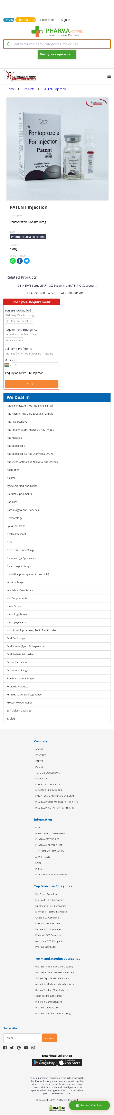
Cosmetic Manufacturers (48, 995)
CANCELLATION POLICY (47, 784)
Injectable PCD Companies (49, 899)
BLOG (38, 827)
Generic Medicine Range (21, 550)
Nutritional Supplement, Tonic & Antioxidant (32, 630)
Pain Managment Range (20, 678)
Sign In (65, 20)
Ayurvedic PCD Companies (49, 941)
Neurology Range (17, 614)
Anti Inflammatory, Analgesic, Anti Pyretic (30, 429)
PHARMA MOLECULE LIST (48, 845)
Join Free (47, 20)
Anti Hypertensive (17, 421)
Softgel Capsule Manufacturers (52, 978)
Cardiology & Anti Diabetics (23, 510)
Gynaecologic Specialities (21, 558)
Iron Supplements (17, 598)
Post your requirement (57, 54)
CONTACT (40, 755)
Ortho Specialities (17, 662)
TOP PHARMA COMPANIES (49, 850)
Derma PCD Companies (48, 929)
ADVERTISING (42, 856)
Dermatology (14, 518)
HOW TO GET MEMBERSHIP (50, 833)
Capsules (12, 502)
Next (32, 384)
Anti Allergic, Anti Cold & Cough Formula (30, 413)
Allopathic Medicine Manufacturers (54, 984)
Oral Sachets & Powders (21, 654)
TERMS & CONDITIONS (47, 772)
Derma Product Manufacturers (52, 990)
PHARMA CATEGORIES (47, 839)
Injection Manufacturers (48, 1001)
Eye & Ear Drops (16, 526)
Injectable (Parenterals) (20, 590)
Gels (9, 542)
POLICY (39, 766)
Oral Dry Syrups (16, 638)
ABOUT (39, 749)
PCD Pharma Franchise (47, 923)
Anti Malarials (14, 437)
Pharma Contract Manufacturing (52, 1013)
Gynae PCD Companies (47, 917)
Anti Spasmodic (16, 446)
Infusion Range (15, 582)
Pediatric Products (17, 686)
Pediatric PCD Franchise (48, 935)
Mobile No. (11, 360)
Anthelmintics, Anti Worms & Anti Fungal (30, 405)
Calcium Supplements (19, 494)
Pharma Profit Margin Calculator (56, 801)
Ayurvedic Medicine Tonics (22, 486)
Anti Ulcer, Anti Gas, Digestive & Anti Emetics (32, 462)
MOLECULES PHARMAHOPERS (51, 874)
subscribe (49, 1037)
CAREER (39, 761)
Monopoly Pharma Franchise (51, 911)
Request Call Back (89, 1105)
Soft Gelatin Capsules (19, 710)
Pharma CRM (26, 20)
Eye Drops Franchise (46, 894)
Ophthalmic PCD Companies (50, 905)
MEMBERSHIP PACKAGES (48, 790)
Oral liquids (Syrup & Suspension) (26, 646)
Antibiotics (13, 470)
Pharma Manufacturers (48, 1007)
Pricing (9, 19)
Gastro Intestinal (16, 534)
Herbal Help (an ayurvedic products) (28, 574)
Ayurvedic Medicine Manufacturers (54, 972)
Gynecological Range (19, 566)
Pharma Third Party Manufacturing (54, 966)
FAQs (38, 862)
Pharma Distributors (46, 946)
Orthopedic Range (17, 670)
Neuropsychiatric (17, 622)
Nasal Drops (14, 606)
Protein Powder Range (19, 702)
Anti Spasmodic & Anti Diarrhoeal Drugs (30, 454)
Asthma (11, 478)
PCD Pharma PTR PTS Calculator (55, 796)
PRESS (38, 868)
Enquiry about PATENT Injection (31, 373)
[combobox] (57, 44)
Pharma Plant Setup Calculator (55, 807)
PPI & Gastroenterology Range (24, 694)
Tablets (11, 718)
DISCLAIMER (41, 778)
